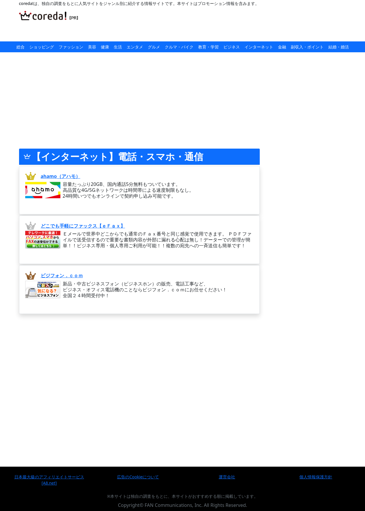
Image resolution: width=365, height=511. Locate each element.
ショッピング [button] (41, 47)
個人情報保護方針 (315, 477)
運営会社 (227, 477)
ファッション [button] (71, 47)
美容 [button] (92, 47)
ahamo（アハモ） (60, 176)
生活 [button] (118, 47)
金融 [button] (282, 47)
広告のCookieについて (138, 477)
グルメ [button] (154, 47)
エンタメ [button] (135, 47)
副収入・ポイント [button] (307, 47)
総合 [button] (20, 47)
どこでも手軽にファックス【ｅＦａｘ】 (83, 226)
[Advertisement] (207, 24)
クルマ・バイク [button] (179, 47)
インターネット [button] (259, 47)
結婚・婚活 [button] (338, 47)
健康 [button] (105, 47)
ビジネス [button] (231, 47)
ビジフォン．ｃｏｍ (62, 275)
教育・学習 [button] (208, 47)
